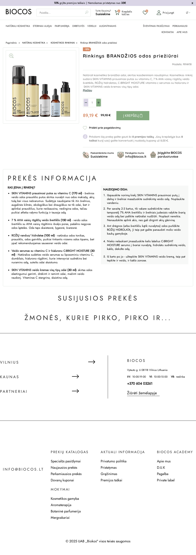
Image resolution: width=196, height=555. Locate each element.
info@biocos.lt (23, 469)
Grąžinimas (109, 473)
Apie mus (164, 461)
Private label (166, 480)
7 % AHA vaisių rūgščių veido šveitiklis (35, 220)
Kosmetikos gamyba (65, 498)
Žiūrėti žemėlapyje (142, 393)
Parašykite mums (135, 155)
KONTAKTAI (168, 32)
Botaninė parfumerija (66, 511)
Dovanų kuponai (62, 480)
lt (187, 13)
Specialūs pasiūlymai (66, 461)
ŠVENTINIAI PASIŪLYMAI (156, 26)
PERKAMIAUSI (179, 26)
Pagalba (162, 473)
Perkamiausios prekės (66, 473)
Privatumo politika (114, 461)
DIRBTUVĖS (78, 26)
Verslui (91, 26)
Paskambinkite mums (102, 155)
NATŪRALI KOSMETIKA (18, 26)
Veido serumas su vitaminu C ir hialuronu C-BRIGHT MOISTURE (50, 251)
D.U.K (161, 467)
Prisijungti (165, 12)
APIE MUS (182, 32)
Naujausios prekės (64, 467)
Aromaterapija (61, 504)
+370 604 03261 (139, 383)
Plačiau (87, 90)
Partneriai (14, 391)
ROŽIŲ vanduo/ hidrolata (26, 235)
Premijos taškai (111, 480)
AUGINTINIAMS (107, 26)
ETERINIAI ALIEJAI (42, 26)
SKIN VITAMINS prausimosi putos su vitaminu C (41, 193)
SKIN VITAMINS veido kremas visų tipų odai (38, 270)
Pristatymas (109, 467)
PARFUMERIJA (62, 26)
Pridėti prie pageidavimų (105, 127)
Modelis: (177, 64)
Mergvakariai (60, 517)
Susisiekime (103, 14)
